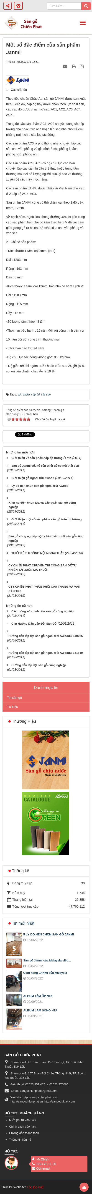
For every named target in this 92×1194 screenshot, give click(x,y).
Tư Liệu (12, 707)
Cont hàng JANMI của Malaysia (45, 972)
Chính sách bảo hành (23, 1126)
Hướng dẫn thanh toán (24, 1133)
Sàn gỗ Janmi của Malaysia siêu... (47, 960)
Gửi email (41, 1168)
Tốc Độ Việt (35, 1187)
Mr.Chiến (42, 1159)
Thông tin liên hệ (20, 1139)
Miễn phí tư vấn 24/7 (22, 1120)
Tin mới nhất (23, 923)
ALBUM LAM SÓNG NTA (40, 1010)
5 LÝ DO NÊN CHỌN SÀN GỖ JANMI (48, 934)
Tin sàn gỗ (14, 697)
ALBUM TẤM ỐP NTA (38, 996)
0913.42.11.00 (44, 1164)
